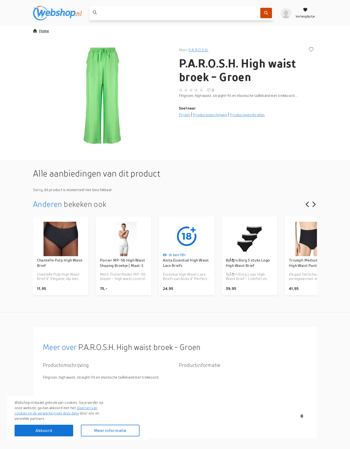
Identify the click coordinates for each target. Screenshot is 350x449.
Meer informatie (110, 430)
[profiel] (286, 13)
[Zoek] (266, 13)
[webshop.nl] (57, 13)
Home (41, 31)
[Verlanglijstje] (305, 13)
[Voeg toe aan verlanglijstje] (311, 49)
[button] (102, 95)
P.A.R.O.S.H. (198, 50)
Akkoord (43, 430)
